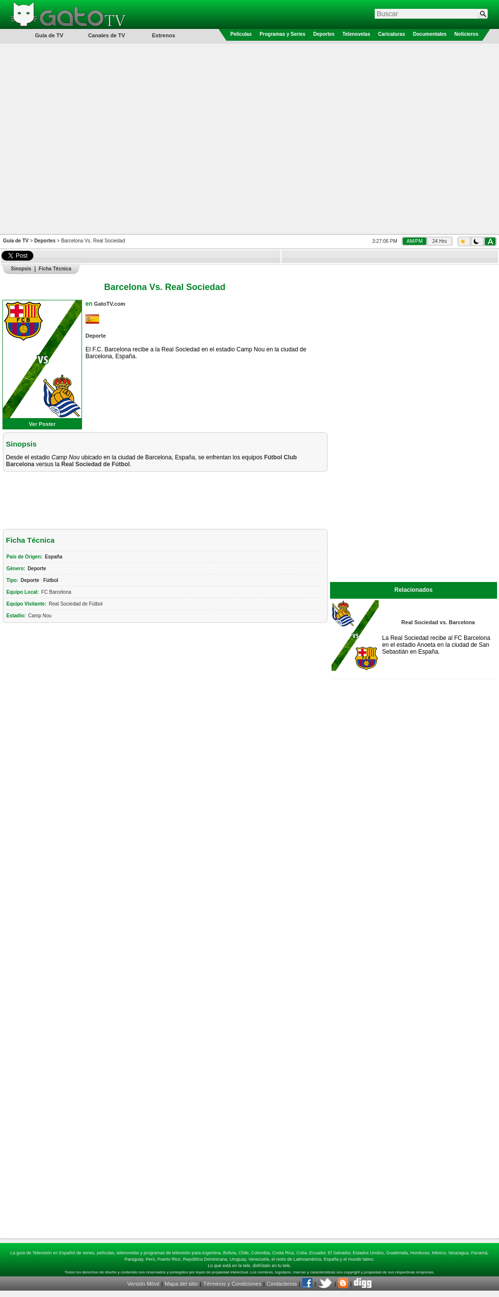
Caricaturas (391, 34)
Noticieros (466, 34)
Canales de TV (106, 35)
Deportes (323, 34)
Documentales (429, 34)
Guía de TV (15, 240)
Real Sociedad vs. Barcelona (438, 622)
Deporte (95, 336)
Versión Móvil (143, 1284)
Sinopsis (21, 268)
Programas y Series (282, 34)
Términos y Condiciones (232, 1284)
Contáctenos (282, 1284)
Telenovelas (356, 34)
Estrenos (163, 35)
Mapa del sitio (181, 1284)
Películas (240, 34)
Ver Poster (42, 424)
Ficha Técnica (55, 268)
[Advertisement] (103, 138)
